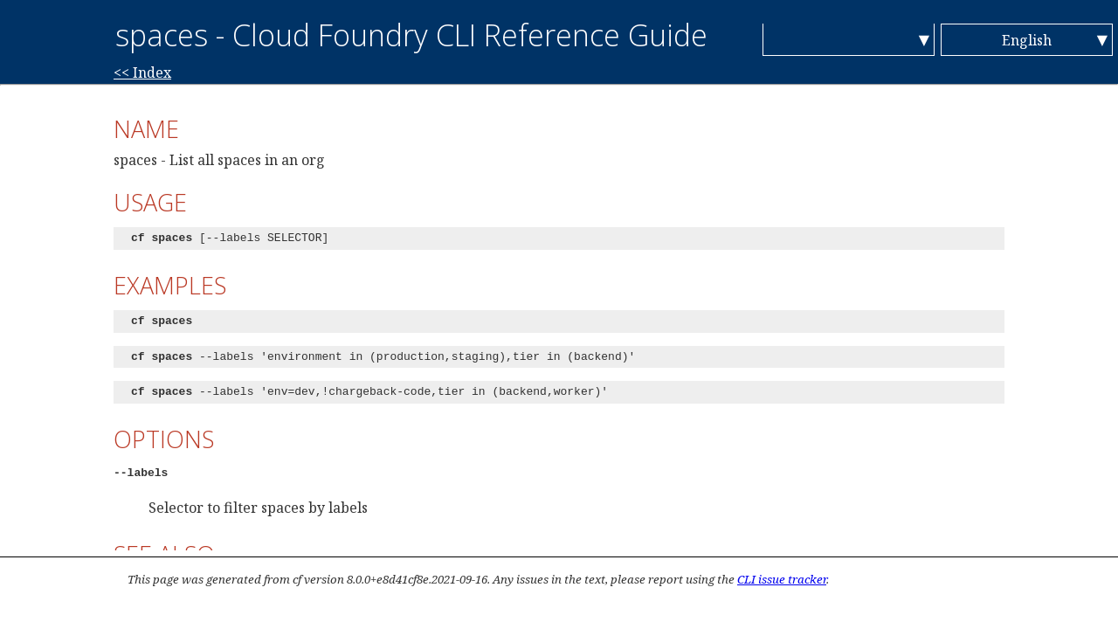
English (1027, 40)
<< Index (142, 72)
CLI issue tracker (781, 579)
